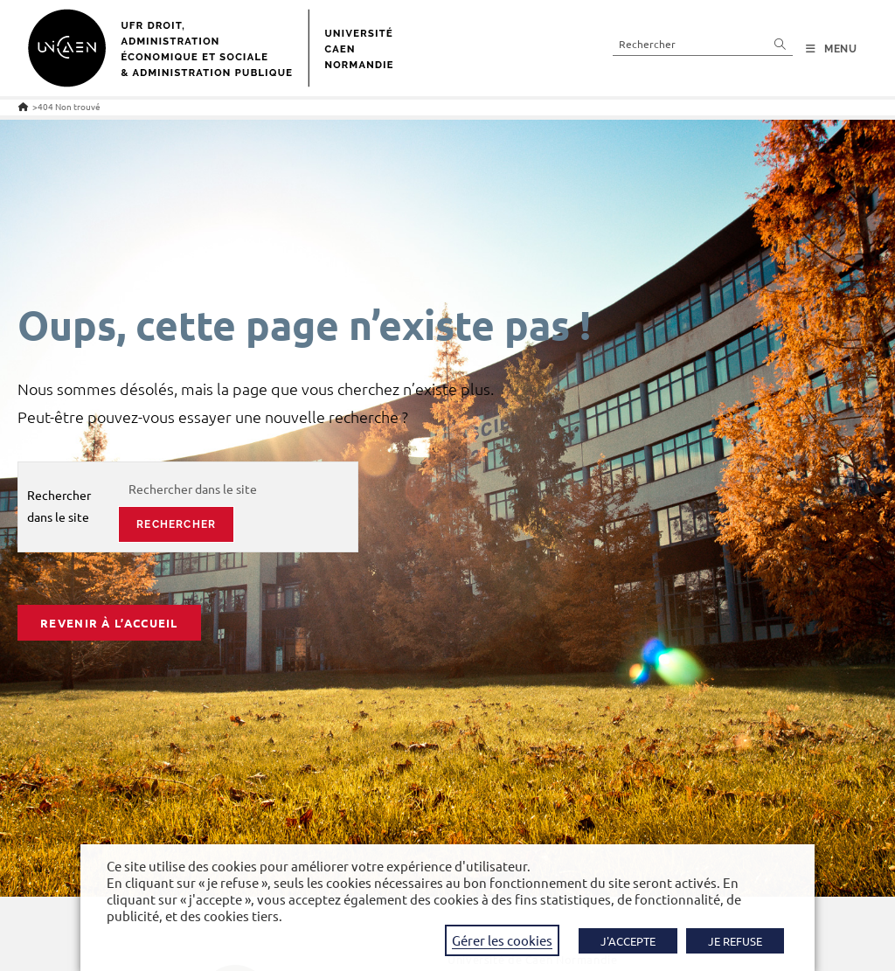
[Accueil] (23, 106)
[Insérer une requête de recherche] (703, 43)
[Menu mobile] (831, 49)
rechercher (176, 524)
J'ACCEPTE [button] (628, 940)
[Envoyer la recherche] (780, 43)
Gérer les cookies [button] (502, 940)
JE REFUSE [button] (735, 940)
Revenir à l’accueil (109, 622)
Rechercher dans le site (59, 505)
